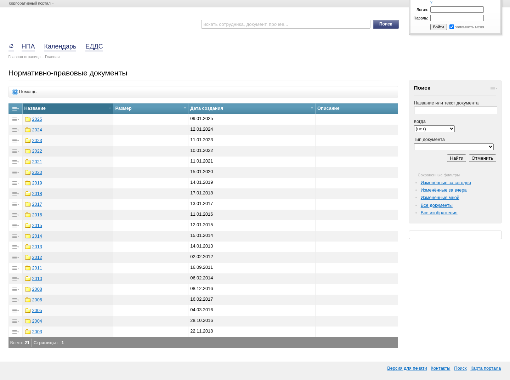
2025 (37, 119)
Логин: (422, 9)
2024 (37, 129)
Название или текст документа (446, 103)
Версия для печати (407, 368)
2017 (37, 204)
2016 (37, 214)
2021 (37, 161)
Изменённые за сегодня (446, 182)
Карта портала (485, 368)
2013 (37, 246)
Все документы (437, 205)
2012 (37, 257)
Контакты (440, 368)
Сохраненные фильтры (439, 175)
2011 (37, 268)
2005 (37, 310)
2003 (37, 331)
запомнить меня (469, 27)
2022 (37, 151)
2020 (37, 172)
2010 (37, 278)
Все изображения (439, 212)
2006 (37, 299)
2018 (37, 193)
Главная (52, 57)
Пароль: (421, 18)
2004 (37, 321)
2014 (37, 236)
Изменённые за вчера (444, 190)
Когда (420, 121)
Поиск (460, 368)
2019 (37, 183)
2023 (37, 140)
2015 (37, 225)
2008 (37, 289)
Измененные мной (440, 197)
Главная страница (24, 57)
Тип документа (429, 139)
